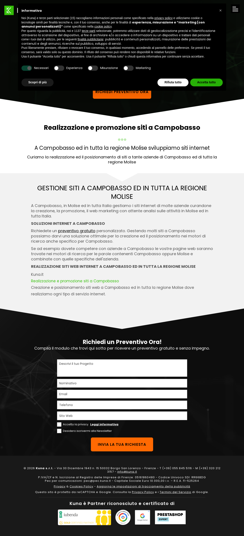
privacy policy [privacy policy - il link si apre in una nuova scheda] (163, 18)
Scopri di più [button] (37, 82)
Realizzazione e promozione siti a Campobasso (75, 281)
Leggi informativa (104, 424)
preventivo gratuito (76, 230)
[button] (220, 10)
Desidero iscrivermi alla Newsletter (87, 431)
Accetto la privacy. (90, 424)
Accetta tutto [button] (206, 82)
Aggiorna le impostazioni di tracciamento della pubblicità (143, 486)
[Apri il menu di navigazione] (235, 8)
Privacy (60, 486)
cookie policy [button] (102, 26)
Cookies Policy (81, 486)
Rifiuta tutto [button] (173, 82)
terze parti (88, 31)
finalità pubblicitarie (90, 39)
